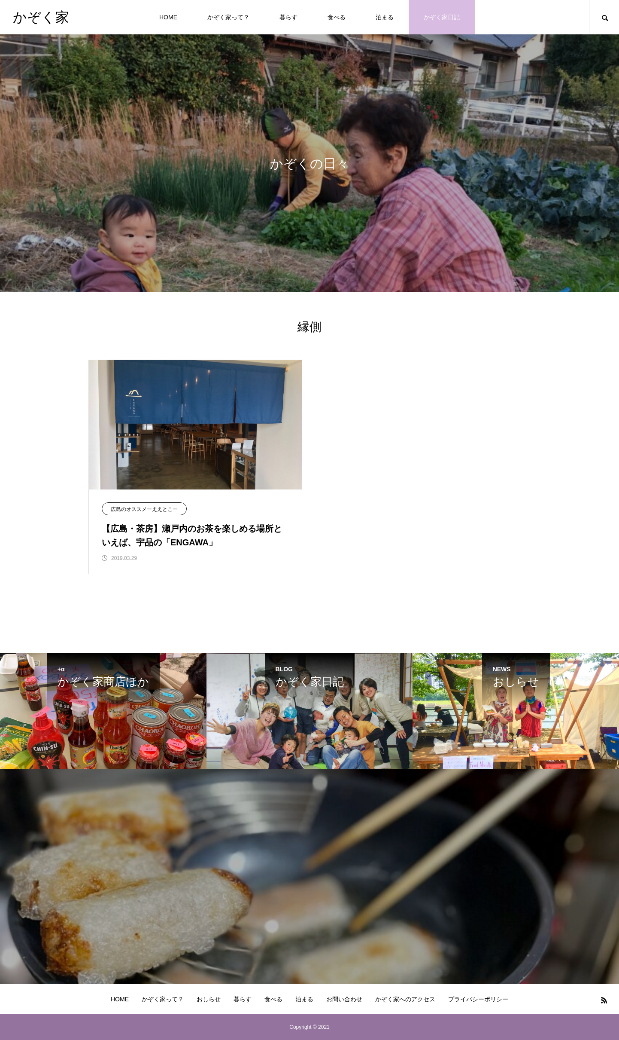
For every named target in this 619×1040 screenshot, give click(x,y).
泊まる (385, 17)
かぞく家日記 (442, 17)
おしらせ (209, 999)
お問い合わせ (344, 999)
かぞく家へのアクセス (405, 999)
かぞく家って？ (228, 17)
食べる (337, 17)
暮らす (288, 17)
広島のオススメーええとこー (144, 509)
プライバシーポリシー (478, 999)
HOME (168, 17)
